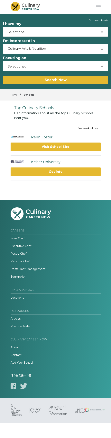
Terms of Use (80, 410)
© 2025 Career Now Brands (16, 410)
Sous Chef (17, 238)
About (15, 347)
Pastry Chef (19, 253)
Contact (16, 355)
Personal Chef (20, 261)
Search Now (56, 80)
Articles (16, 318)
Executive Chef (21, 246)
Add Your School (22, 362)
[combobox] (55, 32)
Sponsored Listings (87, 128)
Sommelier (18, 276)
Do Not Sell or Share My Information (58, 410)
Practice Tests (20, 326)
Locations (17, 297)
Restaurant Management (28, 269)
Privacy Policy (35, 410)
